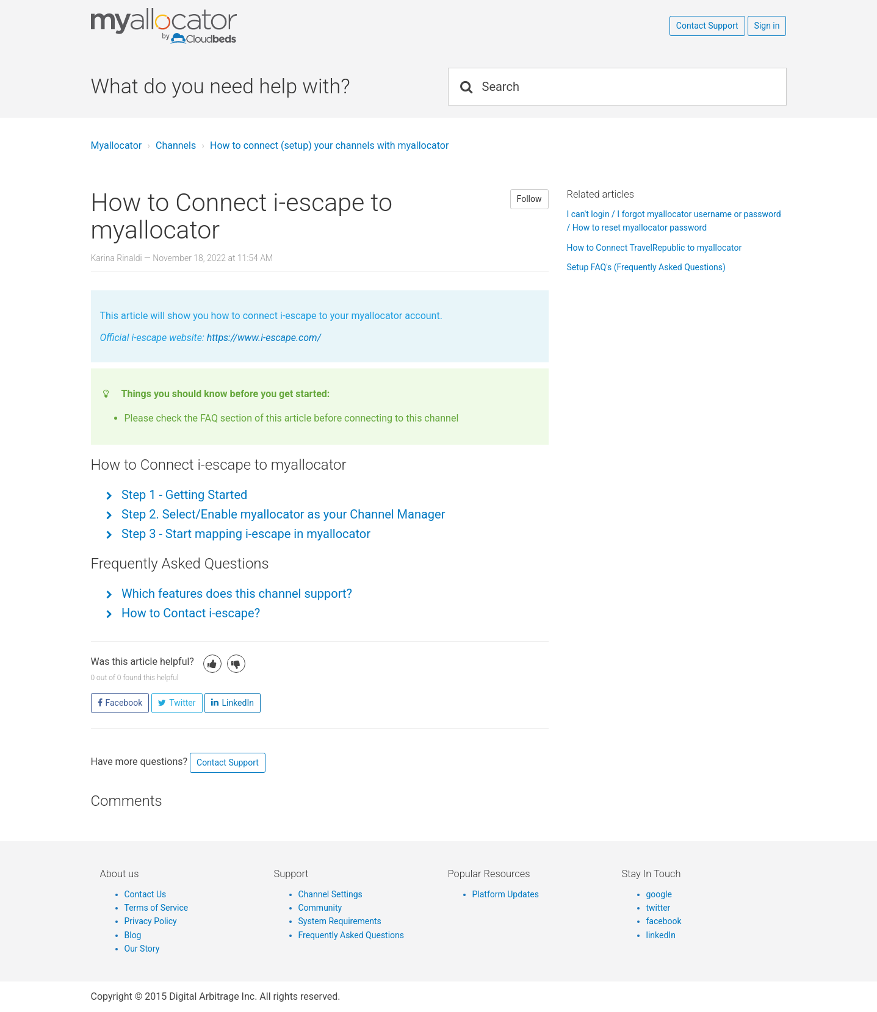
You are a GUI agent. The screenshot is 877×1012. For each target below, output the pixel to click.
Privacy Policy (151, 921)
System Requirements (339, 921)
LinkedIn (238, 703)
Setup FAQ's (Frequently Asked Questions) (646, 267)
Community (320, 908)
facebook (664, 921)
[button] (212, 664)
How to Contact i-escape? (189, 613)
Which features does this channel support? (235, 593)
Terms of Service (157, 908)
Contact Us (146, 894)
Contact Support (707, 26)
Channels (176, 145)
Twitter (182, 703)
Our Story (142, 948)
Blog (133, 935)
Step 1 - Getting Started (182, 494)
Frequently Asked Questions (351, 935)
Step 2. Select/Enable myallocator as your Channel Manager (281, 514)
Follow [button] (529, 199)
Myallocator (116, 145)
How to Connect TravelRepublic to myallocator (654, 248)
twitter (658, 908)
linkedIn (661, 935)
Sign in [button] (767, 26)
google (659, 894)
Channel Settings (330, 894)
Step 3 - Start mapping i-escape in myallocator (244, 533)
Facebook (124, 703)
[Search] (617, 87)
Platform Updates (505, 894)
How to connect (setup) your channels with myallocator (329, 145)
